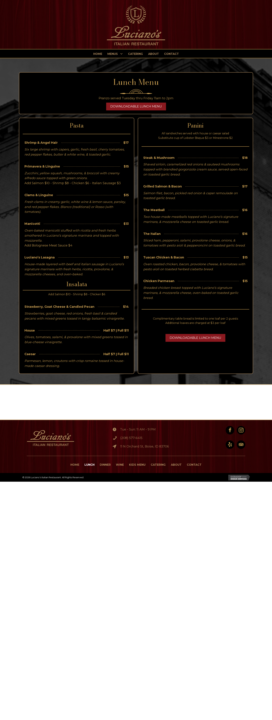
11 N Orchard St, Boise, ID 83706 (144, 446)
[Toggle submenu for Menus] (121, 53)
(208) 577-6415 (131, 438)
